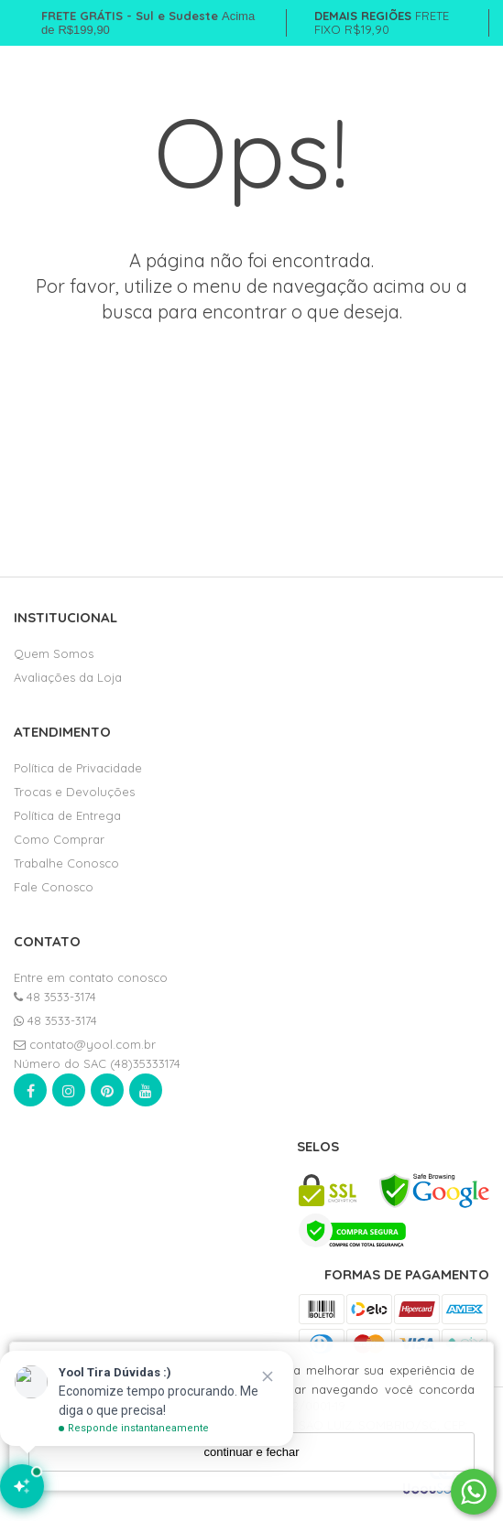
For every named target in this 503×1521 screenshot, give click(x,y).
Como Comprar (59, 839)
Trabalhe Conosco (66, 863)
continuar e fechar (251, 1452)
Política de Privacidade (78, 767)
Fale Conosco (53, 886)
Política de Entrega (67, 815)
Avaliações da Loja (68, 677)
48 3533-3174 (55, 996)
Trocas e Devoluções (74, 791)
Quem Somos (53, 653)
